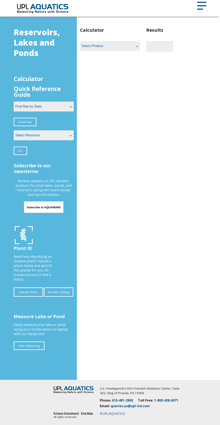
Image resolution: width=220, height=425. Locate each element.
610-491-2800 (122, 400)
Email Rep (25, 122)
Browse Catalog (58, 292)
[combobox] (44, 106)
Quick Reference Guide (37, 91)
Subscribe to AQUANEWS (43, 207)
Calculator (28, 79)
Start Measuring (29, 346)
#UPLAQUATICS (112, 413)
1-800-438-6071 (166, 400)
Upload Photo (28, 292)
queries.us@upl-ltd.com (130, 406)
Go (20, 151)
